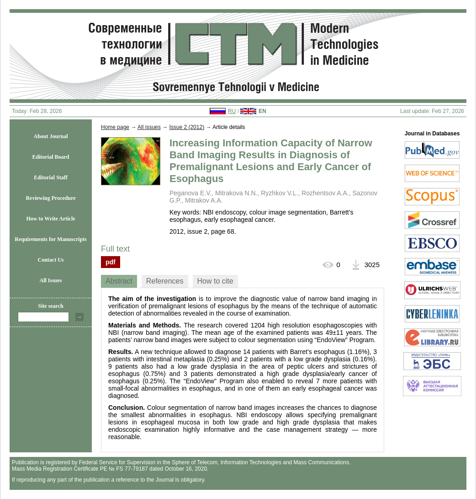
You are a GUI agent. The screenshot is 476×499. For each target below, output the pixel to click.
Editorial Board (50, 157)
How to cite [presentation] (215, 281)
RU (232, 111)
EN (262, 111)
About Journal (50, 136)
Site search (50, 306)
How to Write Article (50, 218)
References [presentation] (165, 281)
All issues (149, 127)
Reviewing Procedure (50, 198)
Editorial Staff (51, 177)
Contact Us (51, 260)
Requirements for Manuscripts (51, 239)
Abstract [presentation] (119, 281)
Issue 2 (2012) (186, 127)
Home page (115, 127)
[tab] (119, 281)
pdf (111, 262)
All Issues (50, 280)
